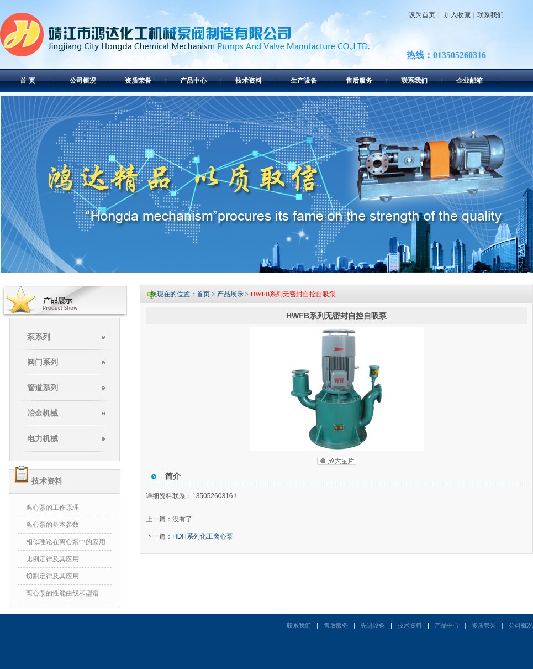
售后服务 (359, 81)
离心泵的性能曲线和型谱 (62, 593)
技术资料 (248, 81)
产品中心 (193, 81)
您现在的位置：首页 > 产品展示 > (200, 294)
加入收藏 (456, 15)
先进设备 (373, 625)
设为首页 (422, 15)
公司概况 (83, 81)
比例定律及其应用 (52, 559)
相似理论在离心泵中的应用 (65, 542)
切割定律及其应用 (52, 576)
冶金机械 (42, 413)
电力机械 (42, 439)
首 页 (27, 81)
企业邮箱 (469, 81)
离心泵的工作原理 (52, 507)
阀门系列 (42, 362)
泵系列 (38, 337)
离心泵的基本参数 (52, 525)
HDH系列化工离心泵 (202, 536)
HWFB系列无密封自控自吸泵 (293, 294)
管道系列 (42, 388)
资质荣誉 (138, 81)
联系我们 (490, 15)
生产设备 (304, 81)
